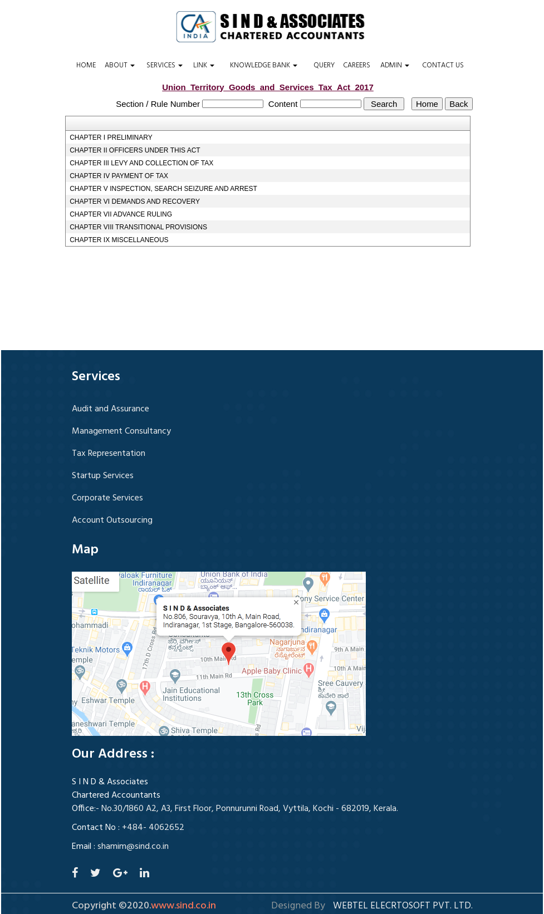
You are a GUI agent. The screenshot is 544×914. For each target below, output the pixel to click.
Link (203, 65)
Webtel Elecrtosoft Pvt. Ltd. (403, 906)
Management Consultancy (121, 431)
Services (164, 65)
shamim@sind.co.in (133, 846)
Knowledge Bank (263, 65)
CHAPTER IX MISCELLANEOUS (119, 240)
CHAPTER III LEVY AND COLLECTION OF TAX (141, 163)
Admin (394, 65)
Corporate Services (107, 498)
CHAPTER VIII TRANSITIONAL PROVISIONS (138, 227)
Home (86, 65)
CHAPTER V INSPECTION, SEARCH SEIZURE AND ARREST (163, 189)
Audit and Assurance (110, 409)
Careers (356, 65)
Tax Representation (108, 453)
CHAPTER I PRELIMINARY (111, 137)
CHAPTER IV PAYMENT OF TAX (119, 176)
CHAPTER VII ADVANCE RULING (121, 214)
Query (324, 65)
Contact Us (443, 65)
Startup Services (103, 476)
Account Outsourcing (112, 520)
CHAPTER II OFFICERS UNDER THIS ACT (135, 150)
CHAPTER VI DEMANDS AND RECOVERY (135, 201)
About (120, 65)
